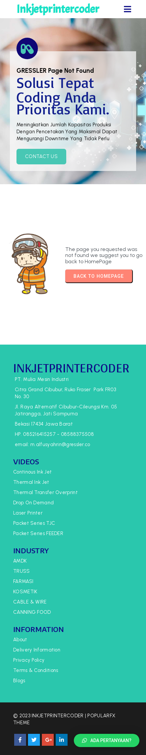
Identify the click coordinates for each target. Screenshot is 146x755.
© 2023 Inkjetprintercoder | (50, 716)
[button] (106, 740)
